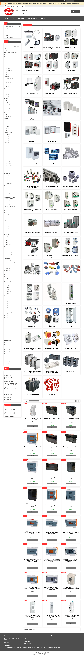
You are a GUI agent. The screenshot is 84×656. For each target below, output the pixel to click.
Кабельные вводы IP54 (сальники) (71, 186)
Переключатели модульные (71, 209)
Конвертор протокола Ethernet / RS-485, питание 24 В (71, 616)
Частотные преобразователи (71, 232)
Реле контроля (52, 70)
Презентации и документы (12, 30)
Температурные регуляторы (71, 93)
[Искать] (60, 12)
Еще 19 (7, 218)
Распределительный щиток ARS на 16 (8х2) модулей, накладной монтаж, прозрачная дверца (71, 504)
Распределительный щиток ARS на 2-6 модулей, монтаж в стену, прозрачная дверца (32, 588)
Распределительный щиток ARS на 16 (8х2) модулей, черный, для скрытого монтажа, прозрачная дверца (71, 476)
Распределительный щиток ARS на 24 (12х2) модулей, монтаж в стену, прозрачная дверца (32, 447)
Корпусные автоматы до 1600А (32, 301)
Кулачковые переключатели (52, 348)
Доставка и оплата (32, 18)
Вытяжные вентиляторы (71, 348)
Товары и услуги (21, 18)
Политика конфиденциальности (50, 654)
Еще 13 (7, 337)
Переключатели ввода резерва (32, 232)
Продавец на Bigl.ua (42, 653)
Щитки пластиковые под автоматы (71, 139)
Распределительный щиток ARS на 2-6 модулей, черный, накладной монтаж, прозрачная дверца (71, 419)
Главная (7, 18)
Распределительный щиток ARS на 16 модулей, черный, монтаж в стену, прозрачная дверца (52, 476)
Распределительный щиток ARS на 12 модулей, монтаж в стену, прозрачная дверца (71, 532)
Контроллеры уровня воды (71, 47)
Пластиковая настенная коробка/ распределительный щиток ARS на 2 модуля (32, 616)
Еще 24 (7, 88)
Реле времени (71, 70)
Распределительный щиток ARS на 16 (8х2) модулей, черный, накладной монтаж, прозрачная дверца (32, 504)
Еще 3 (7, 232)
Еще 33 (7, 110)
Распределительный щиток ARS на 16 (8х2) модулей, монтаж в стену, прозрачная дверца (52, 504)
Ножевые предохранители (51, 301)
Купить (32, 426)
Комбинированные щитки (32, 163)
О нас (13, 18)
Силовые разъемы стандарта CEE (71, 278)
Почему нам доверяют (11, 32)
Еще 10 (7, 195)
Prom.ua (47, 652)
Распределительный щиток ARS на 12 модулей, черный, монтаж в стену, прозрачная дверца (52, 419)
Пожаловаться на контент (39, 654)
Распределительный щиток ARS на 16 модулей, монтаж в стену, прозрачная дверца (32, 532)
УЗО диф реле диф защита (52, 209)
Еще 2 (7, 295)
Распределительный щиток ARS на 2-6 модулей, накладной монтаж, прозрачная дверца (52, 588)
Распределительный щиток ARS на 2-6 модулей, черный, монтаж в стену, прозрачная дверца (52, 447)
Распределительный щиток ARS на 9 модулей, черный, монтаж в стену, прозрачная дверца (71, 447)
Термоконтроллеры (71, 371)
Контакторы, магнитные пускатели (71, 255)
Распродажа (52, 394)
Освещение (32, 47)
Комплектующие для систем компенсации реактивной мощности (32, 118)
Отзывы (7, 35)
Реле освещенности (32, 93)
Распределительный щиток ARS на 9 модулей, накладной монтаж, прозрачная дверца (71, 560)
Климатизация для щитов (51, 116)
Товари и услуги (9, 26)
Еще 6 (7, 309)
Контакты (42, 18)
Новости (7, 28)
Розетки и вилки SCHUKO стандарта (52, 278)
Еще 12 (7, 256)
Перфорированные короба (51, 186)
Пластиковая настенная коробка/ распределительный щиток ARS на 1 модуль (52, 616)
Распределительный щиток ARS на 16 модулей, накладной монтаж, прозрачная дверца (52, 532)
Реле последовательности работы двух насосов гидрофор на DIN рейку (32, 419)
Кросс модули (51, 163)
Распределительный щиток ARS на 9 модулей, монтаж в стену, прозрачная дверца (52, 560)
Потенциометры (32, 255)
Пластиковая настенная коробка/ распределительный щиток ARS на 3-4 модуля (71, 588)
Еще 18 (7, 130)
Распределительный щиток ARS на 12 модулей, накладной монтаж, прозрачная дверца (32, 560)
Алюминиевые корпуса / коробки (71, 163)
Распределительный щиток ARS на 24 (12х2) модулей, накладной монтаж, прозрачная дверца (32, 476)
